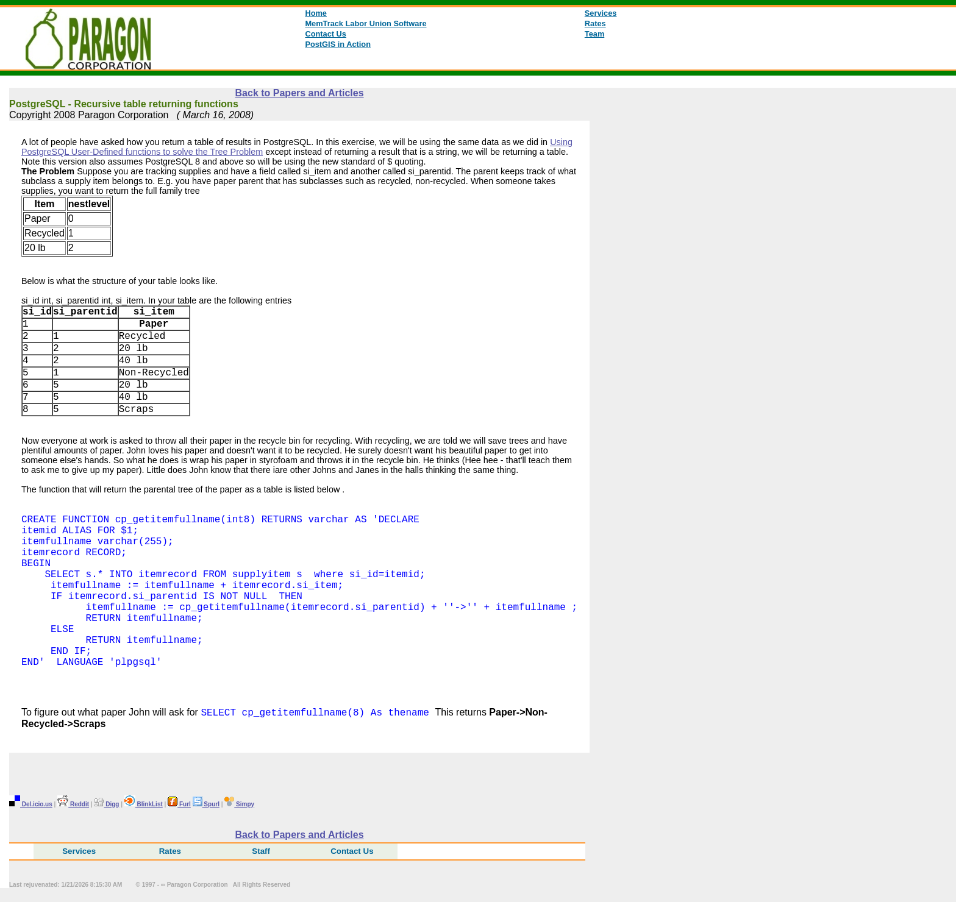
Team (594, 33)
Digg (106, 806)
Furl (179, 806)
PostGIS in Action (338, 44)
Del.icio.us (30, 806)
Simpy (239, 806)
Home (316, 13)
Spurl (206, 806)
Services (601, 13)
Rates (595, 23)
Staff (261, 853)
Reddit (73, 806)
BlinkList (143, 806)
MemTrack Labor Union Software (365, 23)
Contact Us (325, 33)
